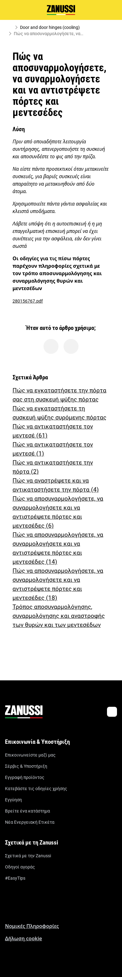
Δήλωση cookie (23, 938)
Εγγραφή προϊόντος (24, 777)
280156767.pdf (28, 301)
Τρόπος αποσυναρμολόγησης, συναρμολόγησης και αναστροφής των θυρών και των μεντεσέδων (59, 615)
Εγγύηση (13, 799)
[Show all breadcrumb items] (10, 27)
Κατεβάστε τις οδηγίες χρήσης (36, 788)
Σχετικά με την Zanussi (28, 855)
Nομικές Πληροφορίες (32, 926)
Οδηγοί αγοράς (20, 866)
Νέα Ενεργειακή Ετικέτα (29, 822)
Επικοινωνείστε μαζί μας (30, 754)
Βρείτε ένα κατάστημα (27, 810)
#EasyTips (15, 878)
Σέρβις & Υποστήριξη (26, 766)
